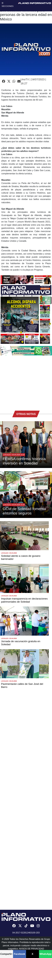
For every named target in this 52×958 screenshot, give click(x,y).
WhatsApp (45, 954)
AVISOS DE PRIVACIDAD (31, 949)
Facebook (19, 954)
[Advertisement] (25, 382)
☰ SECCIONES (7, 4)
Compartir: (6, 954)
